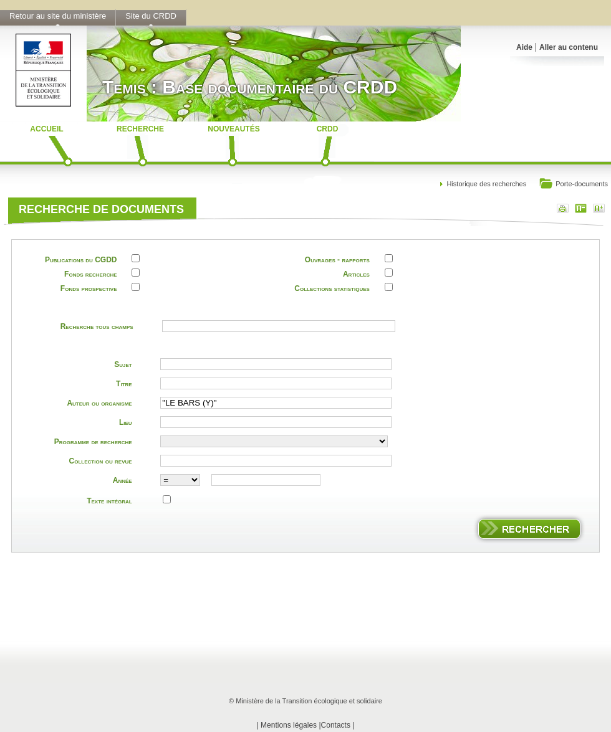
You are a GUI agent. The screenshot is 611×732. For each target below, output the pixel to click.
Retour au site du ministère (57, 16)
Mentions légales (289, 725)
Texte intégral (109, 501)
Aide (524, 47)
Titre (124, 383)
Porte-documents (573, 184)
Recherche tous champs (96, 326)
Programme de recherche (93, 441)
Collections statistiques (332, 288)
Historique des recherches (486, 184)
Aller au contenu (568, 47)
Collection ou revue (100, 461)
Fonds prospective (88, 288)
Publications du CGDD (81, 259)
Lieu (125, 422)
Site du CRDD (150, 16)
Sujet (123, 364)
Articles (356, 274)
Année (122, 480)
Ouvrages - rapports (337, 259)
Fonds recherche (90, 274)
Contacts (335, 725)
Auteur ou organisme (99, 403)
